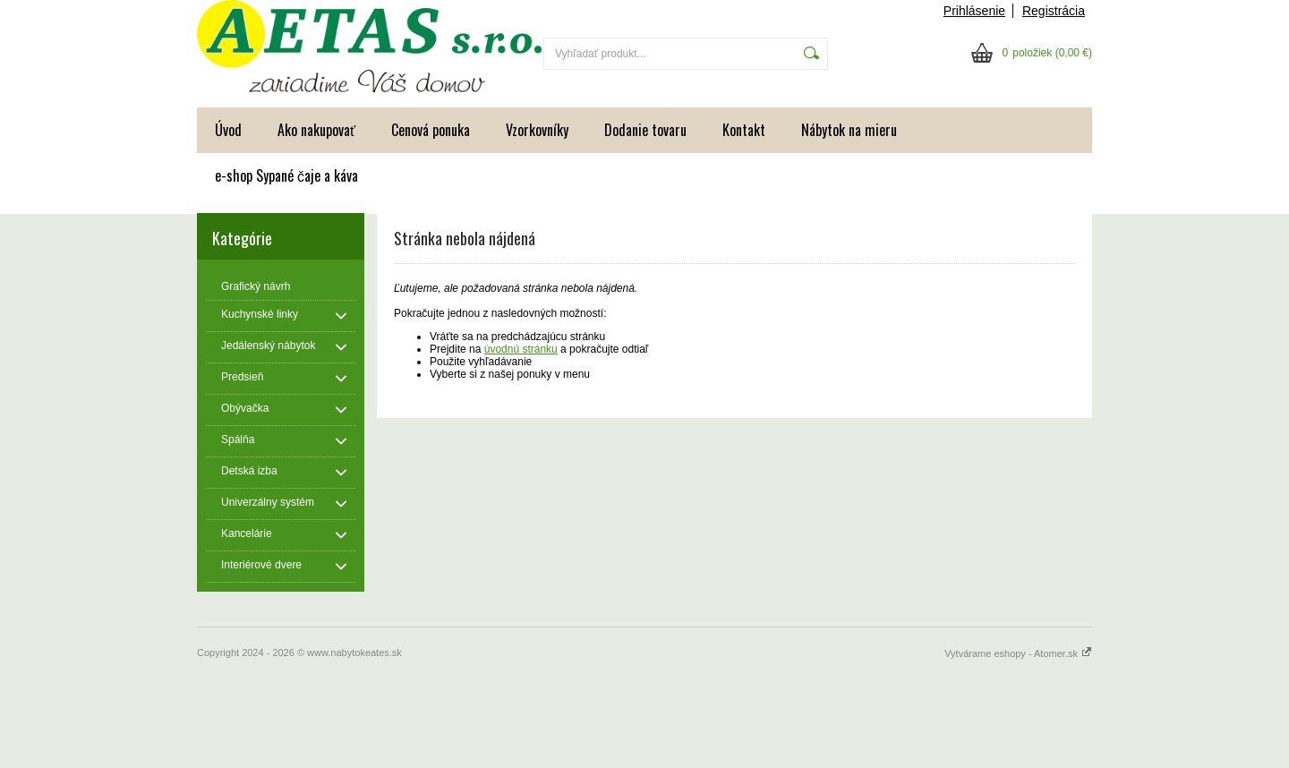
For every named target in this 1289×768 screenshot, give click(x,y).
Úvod (228, 130)
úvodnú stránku (521, 349)
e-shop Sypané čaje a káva (286, 175)
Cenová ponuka (430, 130)
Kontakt (743, 130)
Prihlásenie (974, 11)
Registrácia (1053, 11)
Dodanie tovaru (645, 130)
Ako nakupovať (316, 130)
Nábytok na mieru (849, 130)
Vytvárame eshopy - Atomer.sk (1018, 653)
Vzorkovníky (537, 130)
